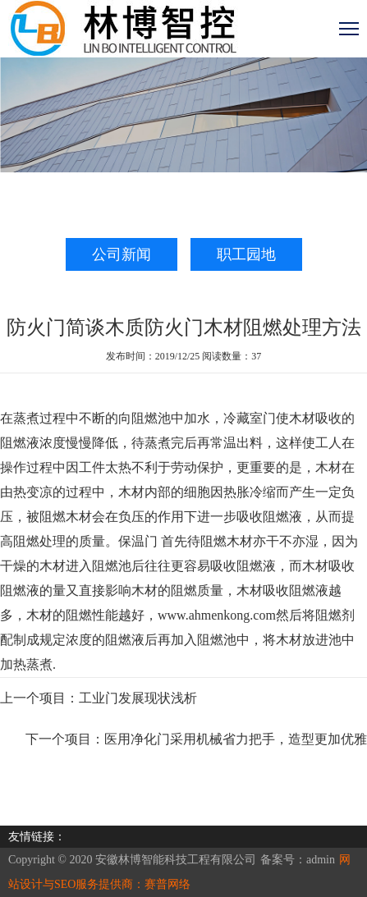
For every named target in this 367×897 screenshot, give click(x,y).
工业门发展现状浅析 (138, 698)
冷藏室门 (249, 418)
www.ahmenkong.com (217, 615)
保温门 (139, 541)
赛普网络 (167, 884)
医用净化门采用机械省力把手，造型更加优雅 (235, 739)
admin (320, 860)
